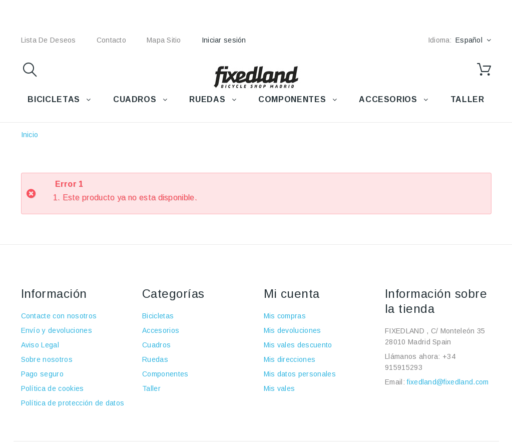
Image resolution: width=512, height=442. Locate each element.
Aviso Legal (40, 345)
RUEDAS (207, 99)
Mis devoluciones (292, 330)
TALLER (467, 99)
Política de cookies (52, 388)
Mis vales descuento (298, 345)
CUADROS (134, 99)
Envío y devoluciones (56, 330)
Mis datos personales (300, 374)
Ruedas (155, 359)
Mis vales (279, 388)
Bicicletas (158, 316)
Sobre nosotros (47, 359)
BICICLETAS (54, 99)
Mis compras (285, 316)
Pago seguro (42, 374)
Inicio (30, 135)
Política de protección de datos (73, 403)
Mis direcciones (290, 359)
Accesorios (160, 330)
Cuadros (156, 345)
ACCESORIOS (388, 99)
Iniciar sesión (224, 40)
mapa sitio (164, 40)
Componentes (165, 374)
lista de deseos (48, 40)
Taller (151, 388)
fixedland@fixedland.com (447, 382)
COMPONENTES (292, 99)
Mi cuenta (292, 293)
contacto (111, 40)
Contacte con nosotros (59, 316)
